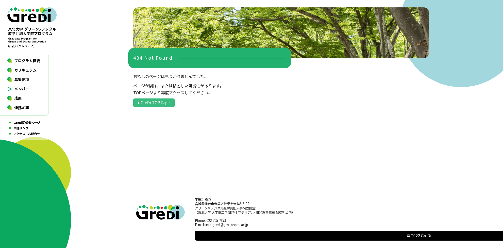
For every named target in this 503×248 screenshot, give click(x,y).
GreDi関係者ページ (27, 122)
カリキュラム (25, 70)
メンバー (21, 88)
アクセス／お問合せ (27, 134)
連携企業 (21, 107)
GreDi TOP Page (155, 102)
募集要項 (21, 79)
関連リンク (21, 128)
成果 (18, 98)
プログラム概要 (27, 60)
